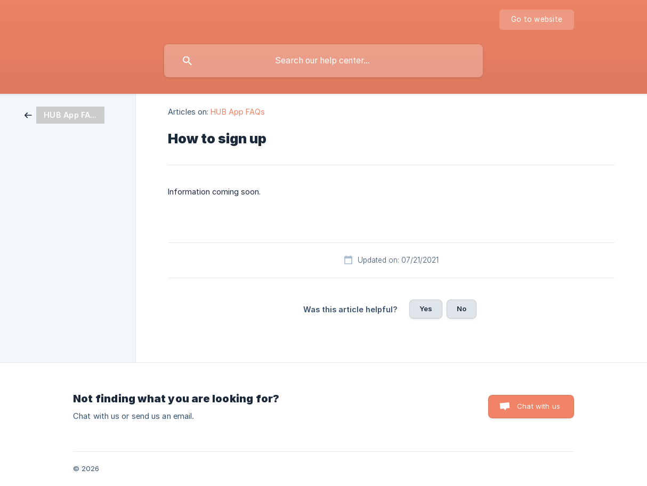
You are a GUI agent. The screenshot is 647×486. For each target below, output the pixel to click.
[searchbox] (323, 60)
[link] (64, 114)
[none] (536, 20)
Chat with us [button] (538, 406)
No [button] (461, 308)
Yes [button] (425, 308)
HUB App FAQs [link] (238, 111)
